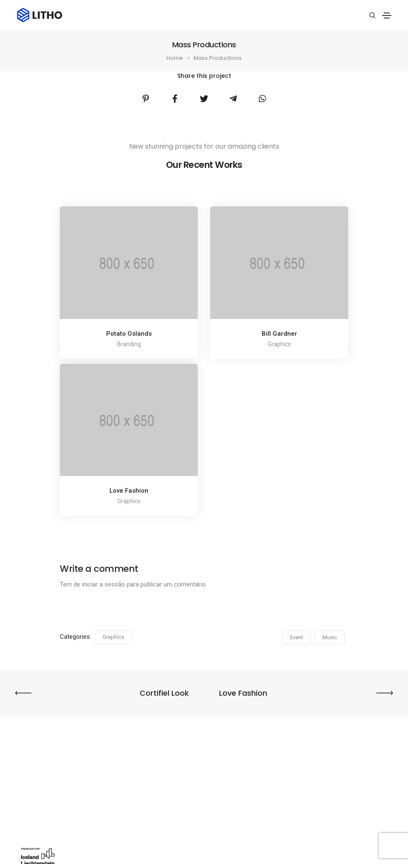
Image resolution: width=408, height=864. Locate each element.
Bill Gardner (279, 333)
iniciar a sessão (103, 584)
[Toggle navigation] (386, 15)
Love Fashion (129, 490)
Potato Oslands (129, 333)
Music (329, 637)
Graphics (113, 637)
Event (296, 637)
